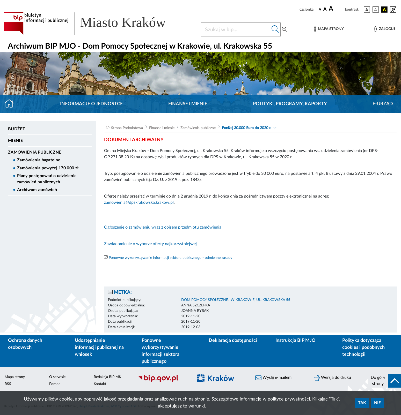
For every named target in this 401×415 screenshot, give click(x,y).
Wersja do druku (332, 378)
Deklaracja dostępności (233, 340)
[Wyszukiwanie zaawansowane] (284, 29)
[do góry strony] (384, 381)
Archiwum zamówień (37, 190)
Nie (377, 403)
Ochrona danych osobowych (25, 344)
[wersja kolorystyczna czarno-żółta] (384, 9)
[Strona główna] (11, 104)
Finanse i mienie (187, 104)
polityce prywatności (289, 399)
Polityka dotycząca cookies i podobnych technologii (363, 347)
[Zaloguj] (384, 29)
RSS (8, 384)
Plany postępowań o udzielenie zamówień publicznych (47, 179)
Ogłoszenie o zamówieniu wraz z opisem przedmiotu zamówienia (162, 227)
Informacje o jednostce (91, 104)
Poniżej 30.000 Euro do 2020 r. (246, 128)
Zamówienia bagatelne (38, 160)
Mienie (15, 141)
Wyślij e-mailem (273, 378)
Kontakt (100, 384)
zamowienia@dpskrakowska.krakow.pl (139, 202)
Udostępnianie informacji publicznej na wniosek (99, 347)
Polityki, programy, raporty (290, 104)
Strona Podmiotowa (127, 128)
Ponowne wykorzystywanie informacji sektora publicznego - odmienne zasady (170, 258)
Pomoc (54, 384)
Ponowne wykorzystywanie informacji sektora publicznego (160, 351)
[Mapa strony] (329, 29)
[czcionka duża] (336, 8)
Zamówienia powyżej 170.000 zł (47, 168)
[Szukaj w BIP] (235, 29)
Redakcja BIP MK (107, 377)
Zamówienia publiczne (34, 152)
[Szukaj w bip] (275, 29)
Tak (362, 403)
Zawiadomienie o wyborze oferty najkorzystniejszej (150, 244)
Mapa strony (15, 377)
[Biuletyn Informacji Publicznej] (162, 381)
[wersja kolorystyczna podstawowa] (367, 9)
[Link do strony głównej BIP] (92, 23)
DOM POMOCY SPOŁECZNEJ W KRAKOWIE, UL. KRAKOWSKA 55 (235, 300)
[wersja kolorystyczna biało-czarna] (376, 9)
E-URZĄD (383, 104)
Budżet (16, 129)
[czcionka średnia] (325, 9)
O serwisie (57, 377)
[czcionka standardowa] (320, 9)
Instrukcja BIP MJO (295, 340)
